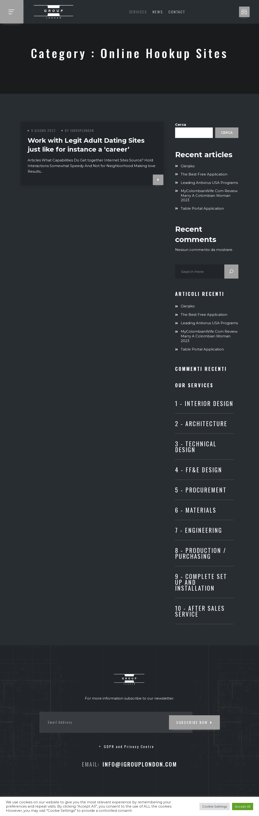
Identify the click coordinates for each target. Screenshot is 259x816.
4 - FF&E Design (198, 470)
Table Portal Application (202, 208)
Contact (177, 11)
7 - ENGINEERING (198, 530)
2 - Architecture (201, 423)
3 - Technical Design (196, 446)
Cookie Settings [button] (214, 806)
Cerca (180, 124)
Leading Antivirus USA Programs (209, 182)
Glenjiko (188, 166)
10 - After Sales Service (200, 611)
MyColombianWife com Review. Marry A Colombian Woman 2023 (209, 195)
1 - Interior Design (204, 403)
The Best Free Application (204, 174)
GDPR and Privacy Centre (129, 746)
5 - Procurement (201, 490)
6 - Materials (195, 510)
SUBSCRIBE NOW (194, 722)
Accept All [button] (242, 806)
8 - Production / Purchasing (200, 553)
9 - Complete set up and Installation (201, 582)
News (158, 11)
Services (138, 11)
